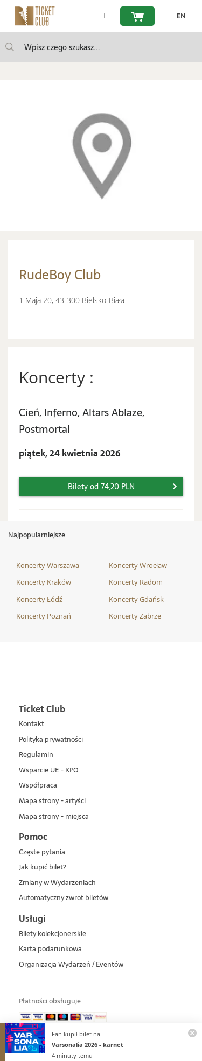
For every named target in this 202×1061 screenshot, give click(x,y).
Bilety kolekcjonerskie (52, 934)
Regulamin (36, 755)
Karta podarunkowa (50, 949)
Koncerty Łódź (39, 599)
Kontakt (31, 724)
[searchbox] (101, 47)
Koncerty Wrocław (138, 565)
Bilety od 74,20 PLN (101, 487)
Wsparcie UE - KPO (49, 770)
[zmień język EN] (178, 16)
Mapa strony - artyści (52, 801)
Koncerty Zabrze (135, 616)
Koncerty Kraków (43, 582)
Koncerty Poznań (43, 616)
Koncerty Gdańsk (136, 599)
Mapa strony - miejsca (54, 817)
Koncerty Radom (136, 582)
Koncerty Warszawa (47, 565)
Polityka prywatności (51, 740)
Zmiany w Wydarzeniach (57, 883)
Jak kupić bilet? (42, 867)
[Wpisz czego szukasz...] (9, 47)
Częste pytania (42, 852)
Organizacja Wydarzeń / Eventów (71, 965)
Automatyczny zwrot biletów (63, 898)
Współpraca (38, 786)
